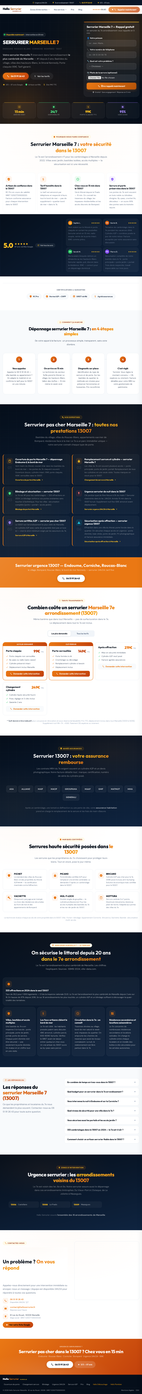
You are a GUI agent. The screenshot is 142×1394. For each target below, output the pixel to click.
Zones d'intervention (40, 9)
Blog (80, 9)
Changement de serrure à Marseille (100, 484)
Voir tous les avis (45, 249)
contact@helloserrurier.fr (22, 1311)
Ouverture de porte (12, 1384)
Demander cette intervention (25, 678)
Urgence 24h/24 (58, 1384)
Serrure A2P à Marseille (26, 539)
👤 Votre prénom (94, 40)
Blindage (45, 1384)
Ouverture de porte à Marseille (29, 484)
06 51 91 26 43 (87, 3)
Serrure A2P (73, 1384)
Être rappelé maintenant (111, 88)
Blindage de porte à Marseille (28, 513)
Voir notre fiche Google (18, 1329)
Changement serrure (31, 1384)
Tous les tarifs (83, 633)
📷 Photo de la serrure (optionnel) (102, 74)
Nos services (60, 9)
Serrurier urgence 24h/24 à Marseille (100, 513)
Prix (72, 9)
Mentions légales (127, 1390)
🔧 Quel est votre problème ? (100, 63)
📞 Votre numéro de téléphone (101, 51)
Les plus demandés (59, 633)
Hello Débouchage (100, 1384)
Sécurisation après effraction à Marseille (102, 545)
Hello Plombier (116, 1384)
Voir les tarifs (42, 77)
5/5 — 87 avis (85, 1364)
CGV (137, 1390)
